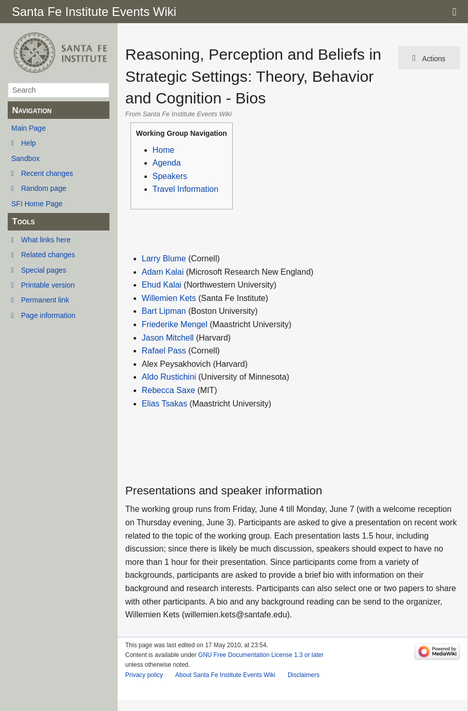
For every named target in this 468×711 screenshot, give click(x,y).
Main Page (28, 128)
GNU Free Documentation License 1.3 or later (261, 655)
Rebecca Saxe (168, 390)
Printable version (47, 285)
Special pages (43, 270)
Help (28, 143)
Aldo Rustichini (169, 376)
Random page (43, 188)
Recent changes (47, 173)
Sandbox (25, 158)
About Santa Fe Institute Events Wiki (225, 675)
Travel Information (185, 189)
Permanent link (45, 300)
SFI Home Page (37, 204)
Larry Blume (164, 258)
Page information (48, 315)
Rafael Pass (164, 350)
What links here (45, 240)
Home (164, 150)
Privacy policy (144, 675)
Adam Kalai (163, 272)
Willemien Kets (169, 298)
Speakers (170, 176)
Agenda (167, 162)
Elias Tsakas (165, 403)
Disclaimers (304, 675)
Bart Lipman (164, 311)
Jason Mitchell (168, 337)
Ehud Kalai (161, 284)
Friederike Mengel (175, 324)
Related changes (48, 255)
